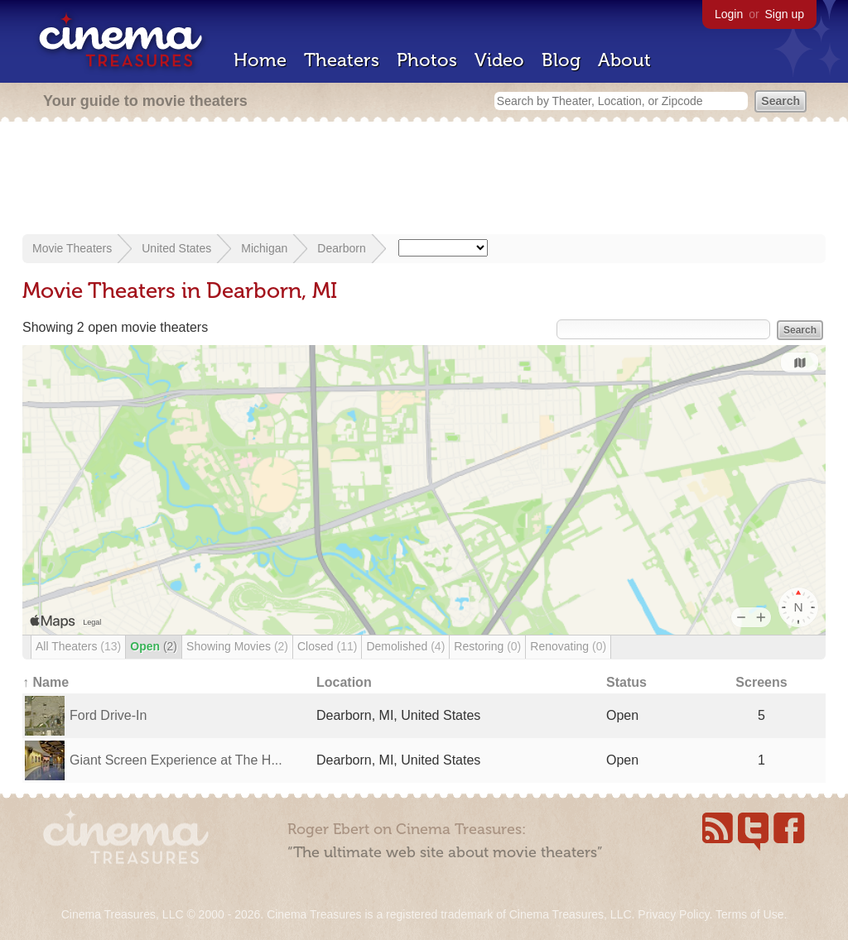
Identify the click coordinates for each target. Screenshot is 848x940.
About (624, 60)
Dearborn (341, 248)
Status (626, 682)
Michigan (264, 248)
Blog (561, 60)
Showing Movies (237, 646)
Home (260, 60)
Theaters (341, 60)
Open (153, 646)
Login (729, 14)
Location (344, 682)
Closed (327, 646)
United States (176, 248)
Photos (427, 60)
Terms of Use (749, 914)
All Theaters (78, 646)
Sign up (784, 14)
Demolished (405, 646)
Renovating (568, 646)
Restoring (487, 646)
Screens (761, 682)
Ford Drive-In (108, 715)
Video (499, 60)
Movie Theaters (72, 248)
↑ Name (45, 682)
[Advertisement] (424, 179)
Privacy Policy (673, 914)
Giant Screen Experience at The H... (176, 760)
